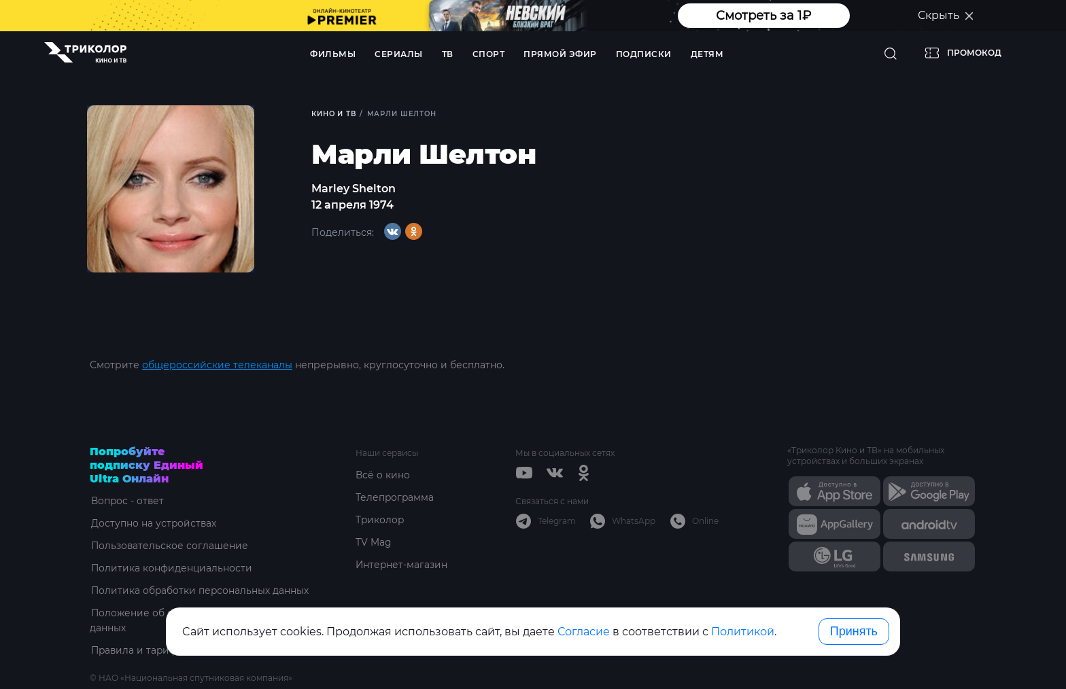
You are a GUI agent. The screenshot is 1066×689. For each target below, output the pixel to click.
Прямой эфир (560, 54)
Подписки (644, 54)
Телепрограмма (395, 497)
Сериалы (399, 54)
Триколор (380, 520)
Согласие (583, 631)
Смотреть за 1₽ (763, 15)
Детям (707, 54)
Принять (854, 631)
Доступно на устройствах (153, 523)
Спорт (488, 54)
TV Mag (374, 542)
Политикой (742, 631)
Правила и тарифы (138, 650)
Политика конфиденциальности (171, 568)
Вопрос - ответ (127, 501)
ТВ (447, 54)
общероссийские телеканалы (217, 365)
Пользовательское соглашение (169, 546)
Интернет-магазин (402, 565)
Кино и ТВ (334, 113)
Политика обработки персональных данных (199, 590)
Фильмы (333, 54)
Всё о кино (383, 475)
